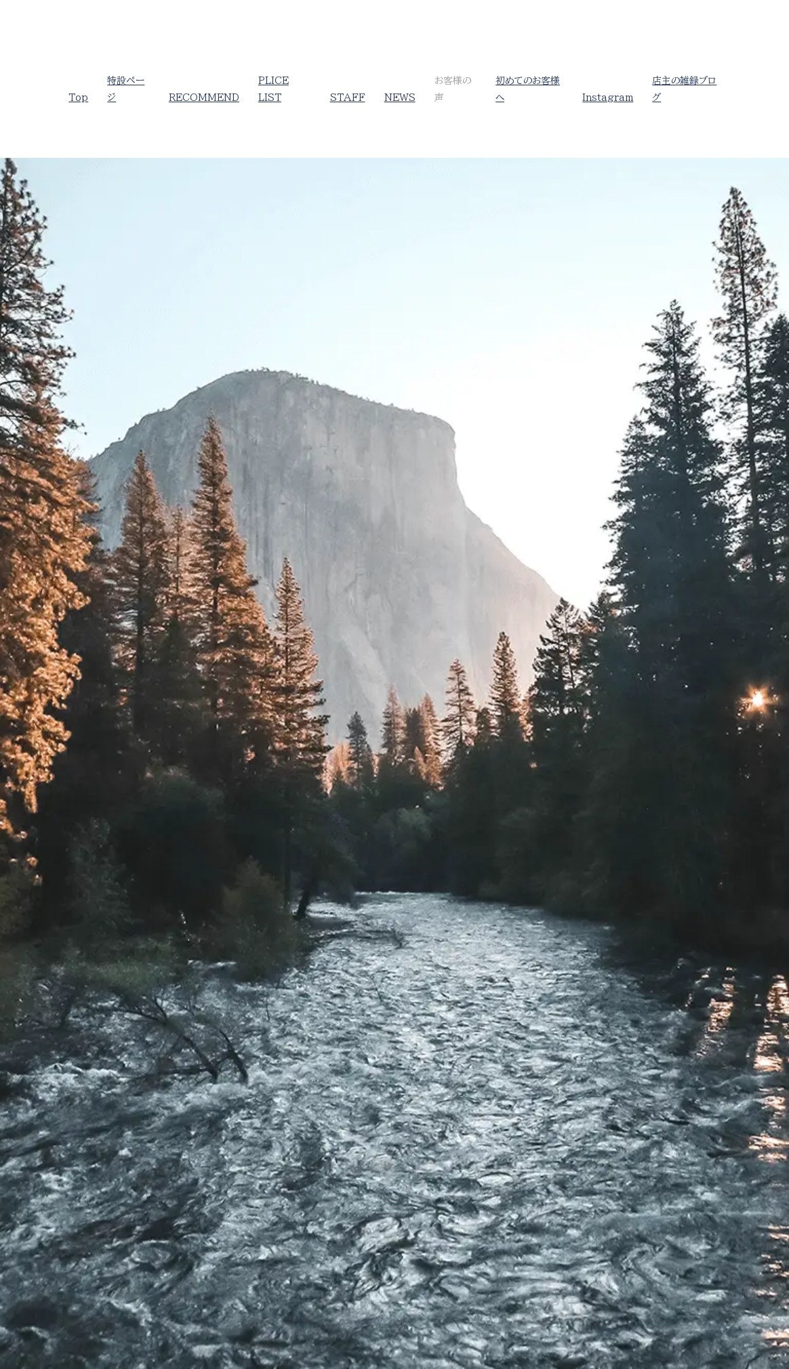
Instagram (607, 97)
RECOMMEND (204, 97)
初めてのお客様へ (527, 89)
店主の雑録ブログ (684, 89)
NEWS (400, 97)
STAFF (347, 97)
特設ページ (125, 89)
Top (78, 97)
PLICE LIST (273, 89)
